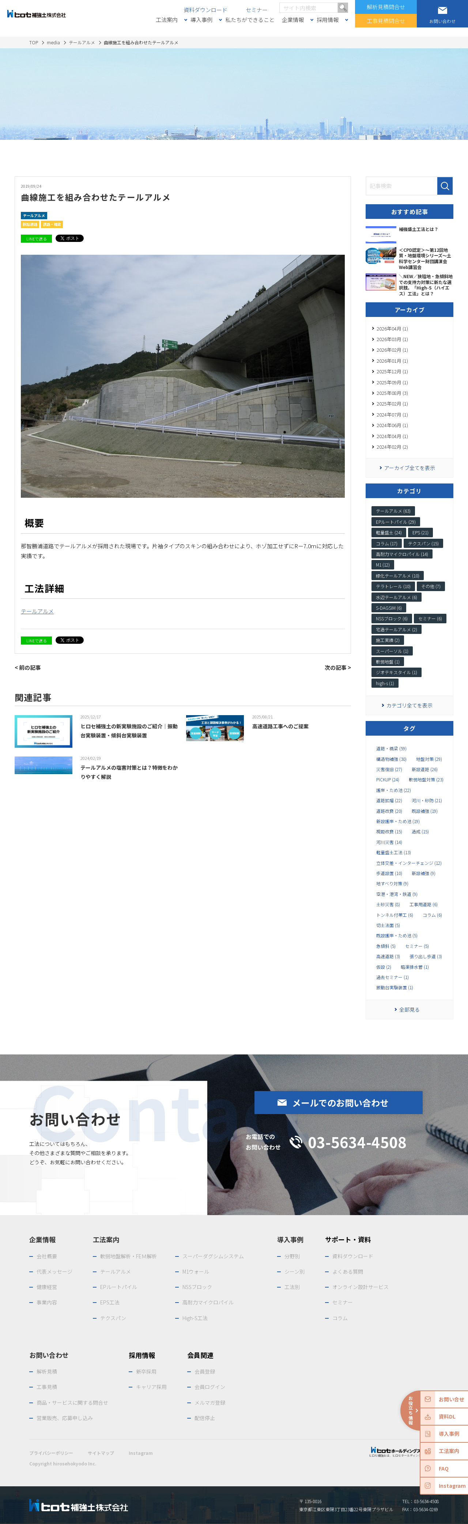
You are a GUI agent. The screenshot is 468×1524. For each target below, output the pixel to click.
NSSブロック (197, 1286)
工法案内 (167, 19)
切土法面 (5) (388, 925)
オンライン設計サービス (360, 1286)
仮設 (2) (383, 967)
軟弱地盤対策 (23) (426, 779)
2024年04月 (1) (392, 436)
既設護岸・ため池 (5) (397, 935)
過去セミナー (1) (392, 977)
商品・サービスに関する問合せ (72, 1402)
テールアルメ (34, 215)
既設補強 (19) (425, 811)
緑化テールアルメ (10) (397, 575)
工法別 (292, 1286)
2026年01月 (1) (392, 360)
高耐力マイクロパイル (208, 1302)
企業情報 (293, 19)
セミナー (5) (417, 946)
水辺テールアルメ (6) (396, 597)
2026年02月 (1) (392, 349)
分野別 (292, 1256)
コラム (340, 1318)
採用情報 (328, 19)
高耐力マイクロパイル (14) (402, 554)
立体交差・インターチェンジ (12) (409, 863)
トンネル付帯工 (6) (394, 915)
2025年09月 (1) (392, 382)
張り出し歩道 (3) (426, 956)
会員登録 (205, 1371)
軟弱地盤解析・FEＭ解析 (128, 1256)
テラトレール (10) (393, 586)
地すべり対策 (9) (392, 883)
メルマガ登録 (210, 1402)
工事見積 (47, 1386)
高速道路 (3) (388, 956)
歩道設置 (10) (389, 873)
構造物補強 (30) (391, 759)
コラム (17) (386, 543)
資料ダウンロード (205, 10)
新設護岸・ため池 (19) (398, 821)
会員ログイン (210, 1386)
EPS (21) (420, 532)
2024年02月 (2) (392, 446)
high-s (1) (385, 683)
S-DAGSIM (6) (389, 608)
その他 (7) (431, 586)
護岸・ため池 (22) (393, 790)
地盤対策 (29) (429, 759)
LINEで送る (36, 239)
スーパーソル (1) (392, 651)
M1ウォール (195, 1271)
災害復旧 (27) (389, 769)
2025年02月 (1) (392, 403)
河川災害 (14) (389, 842)
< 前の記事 (28, 667)
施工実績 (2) (388, 640)
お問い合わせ (49, 1355)
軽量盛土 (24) (389, 532)
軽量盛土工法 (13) (393, 852)
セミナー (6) (430, 618)
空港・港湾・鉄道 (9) (397, 894)
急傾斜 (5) (386, 946)
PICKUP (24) (387, 779)
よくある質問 (347, 1271)
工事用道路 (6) (424, 904)
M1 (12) (383, 564)
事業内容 (47, 1302)
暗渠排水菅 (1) (415, 967)
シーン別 (294, 1271)
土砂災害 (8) (388, 904)
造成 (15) (420, 831)
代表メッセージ (54, 1271)
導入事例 (201, 19)
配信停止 (205, 1418)
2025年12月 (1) (392, 371)
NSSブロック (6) (392, 618)
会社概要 (47, 1256)
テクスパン (113, 1318)
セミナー (257, 10)
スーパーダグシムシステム (213, 1256)
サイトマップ (101, 1453)
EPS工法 (110, 1302)
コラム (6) (432, 915)
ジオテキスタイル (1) (396, 672)
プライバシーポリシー (51, 1453)
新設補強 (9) (423, 873)
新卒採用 (146, 1371)
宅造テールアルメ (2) (396, 629)
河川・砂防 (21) (427, 800)
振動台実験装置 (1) (394, 987)
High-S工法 (195, 1318)
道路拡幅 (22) (389, 800)
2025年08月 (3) (392, 392)
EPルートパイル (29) (396, 522)
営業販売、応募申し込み (65, 1418)
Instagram (141, 1453)
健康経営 (47, 1286)
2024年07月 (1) (392, 414)
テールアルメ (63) (393, 511)
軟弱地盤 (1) (388, 661)
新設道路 (30, 224)
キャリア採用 (151, 1386)
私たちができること (250, 19)
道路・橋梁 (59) (391, 748)
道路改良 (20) (389, 811)
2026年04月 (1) (392, 328)
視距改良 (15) (389, 831)
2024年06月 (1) (392, 425)
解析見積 (47, 1371)
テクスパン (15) (423, 543)
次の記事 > (338, 667)
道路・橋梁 (52, 224)
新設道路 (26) (425, 769)
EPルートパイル (118, 1286)
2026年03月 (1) (392, 339)
